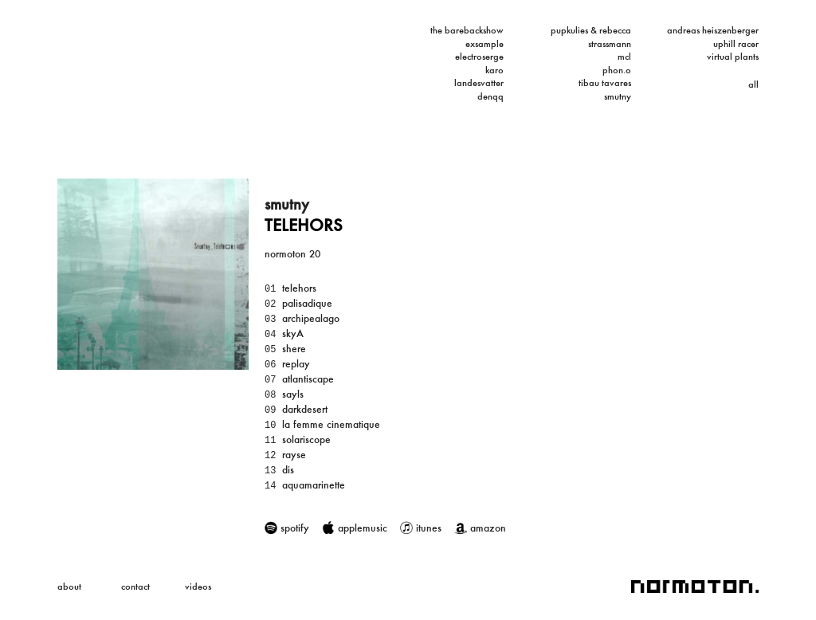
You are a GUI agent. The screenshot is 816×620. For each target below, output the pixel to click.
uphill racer (736, 43)
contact (135, 586)
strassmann (609, 43)
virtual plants (733, 56)
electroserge (479, 56)
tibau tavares (605, 82)
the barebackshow (467, 30)
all (753, 84)
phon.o (616, 70)
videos (198, 586)
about (69, 586)
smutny (617, 96)
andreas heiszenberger (713, 30)
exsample (484, 43)
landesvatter (479, 82)
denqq (490, 96)
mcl (624, 56)
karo (494, 70)
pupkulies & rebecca (591, 30)
